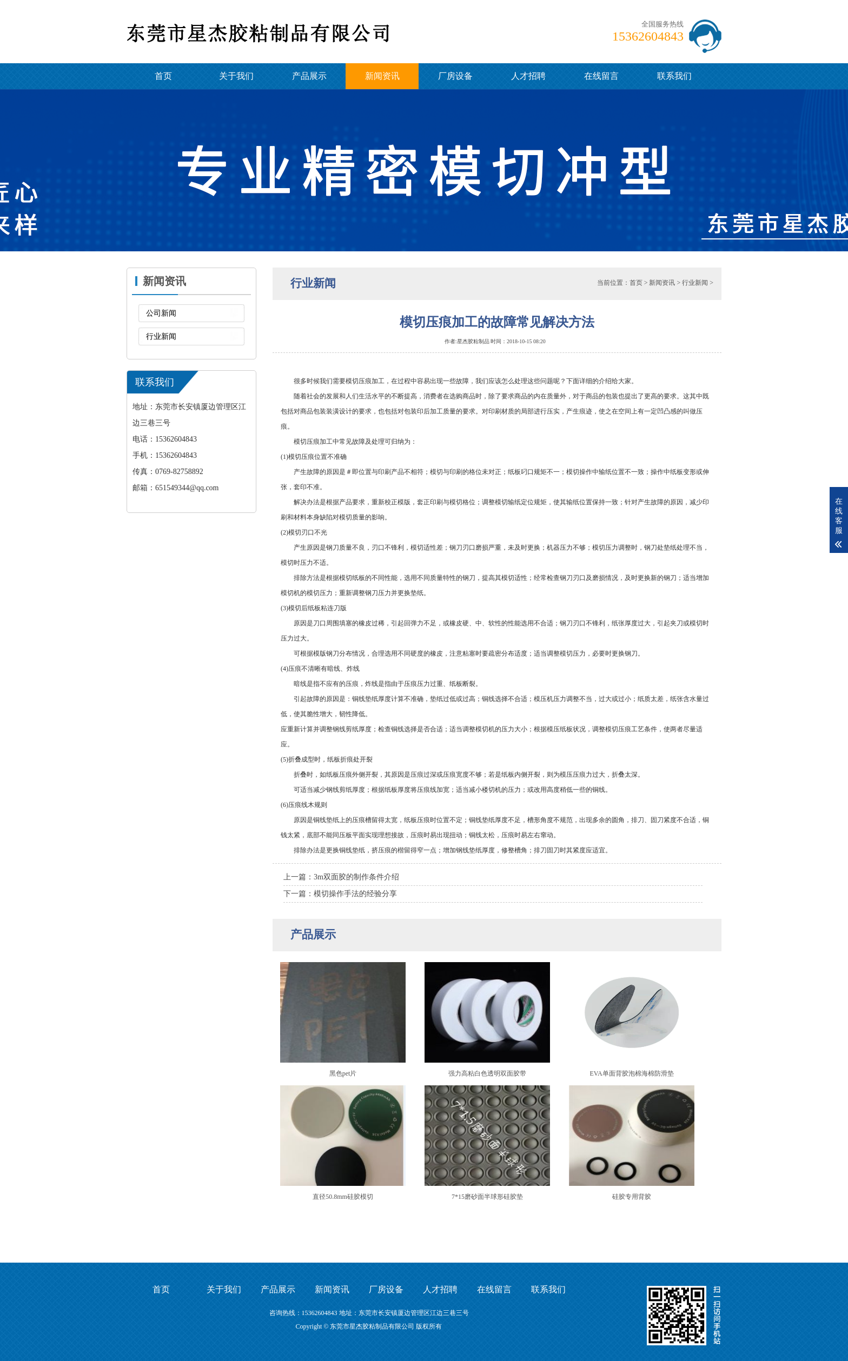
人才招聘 (528, 76)
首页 (163, 76)
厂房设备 (455, 76)
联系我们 (674, 76)
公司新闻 (161, 313)
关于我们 (236, 76)
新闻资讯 (382, 76)
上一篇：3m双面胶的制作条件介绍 (341, 877)
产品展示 (309, 76)
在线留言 (601, 76)
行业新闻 (161, 336)
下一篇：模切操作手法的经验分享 (340, 894)
